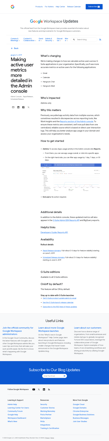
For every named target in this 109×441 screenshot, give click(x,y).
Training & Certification (49, 428)
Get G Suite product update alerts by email (59, 298)
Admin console (16, 97)
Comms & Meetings (15, 40)
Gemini (41, 40)
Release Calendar (74, 7)
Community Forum (15, 411)
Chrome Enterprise (80, 411)
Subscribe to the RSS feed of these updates (60, 307)
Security (43, 404)
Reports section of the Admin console (76, 121)
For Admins (49, 7)
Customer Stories (47, 408)
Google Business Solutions (83, 415)
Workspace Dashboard (17, 418)
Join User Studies (80, 421)
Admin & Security (49, 40)
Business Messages (81, 418)
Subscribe (94, 6)
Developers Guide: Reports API (54, 232)
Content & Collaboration (29, 40)
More (66, 40)
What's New (12, 421)
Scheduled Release (17, 99)
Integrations (45, 425)
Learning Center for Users (18, 408)
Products (39, 7)
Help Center (60, 7)
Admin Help (12, 404)
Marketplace (45, 418)
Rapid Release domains (52, 251)
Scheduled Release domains (54, 257)
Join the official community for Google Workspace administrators (18, 331)
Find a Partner (46, 415)
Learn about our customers (87, 328)
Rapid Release (28, 97)
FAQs (42, 421)
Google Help (13, 415)
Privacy (47, 438)
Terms (52, 438)
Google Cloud (78, 404)
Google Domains (79, 408)
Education (59, 40)
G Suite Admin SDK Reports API (66, 220)
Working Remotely (47, 411)
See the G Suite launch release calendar (58, 302)
